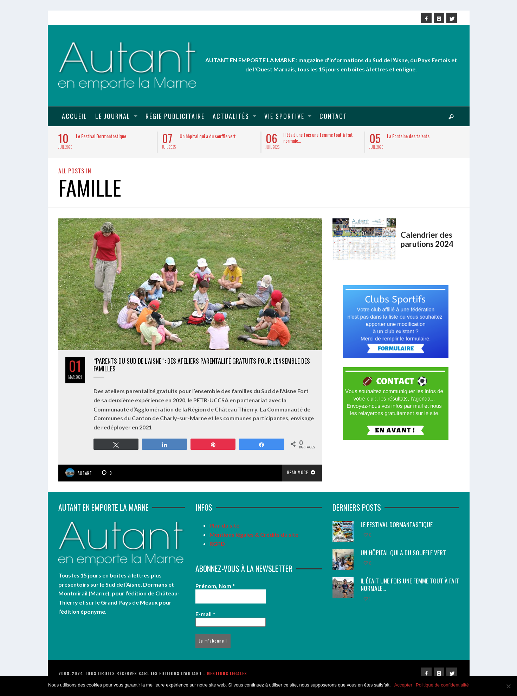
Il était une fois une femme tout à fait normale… (318, 137)
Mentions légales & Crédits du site (253, 534)
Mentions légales (227, 673)
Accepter (403, 685)
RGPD (217, 543)
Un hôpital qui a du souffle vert (208, 136)
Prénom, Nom (215, 585)
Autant (85, 473)
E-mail (205, 614)
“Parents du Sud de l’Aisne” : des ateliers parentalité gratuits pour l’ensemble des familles (201, 364)
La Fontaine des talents (408, 136)
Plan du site (224, 525)
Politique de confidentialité (442, 685)
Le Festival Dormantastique (101, 136)
